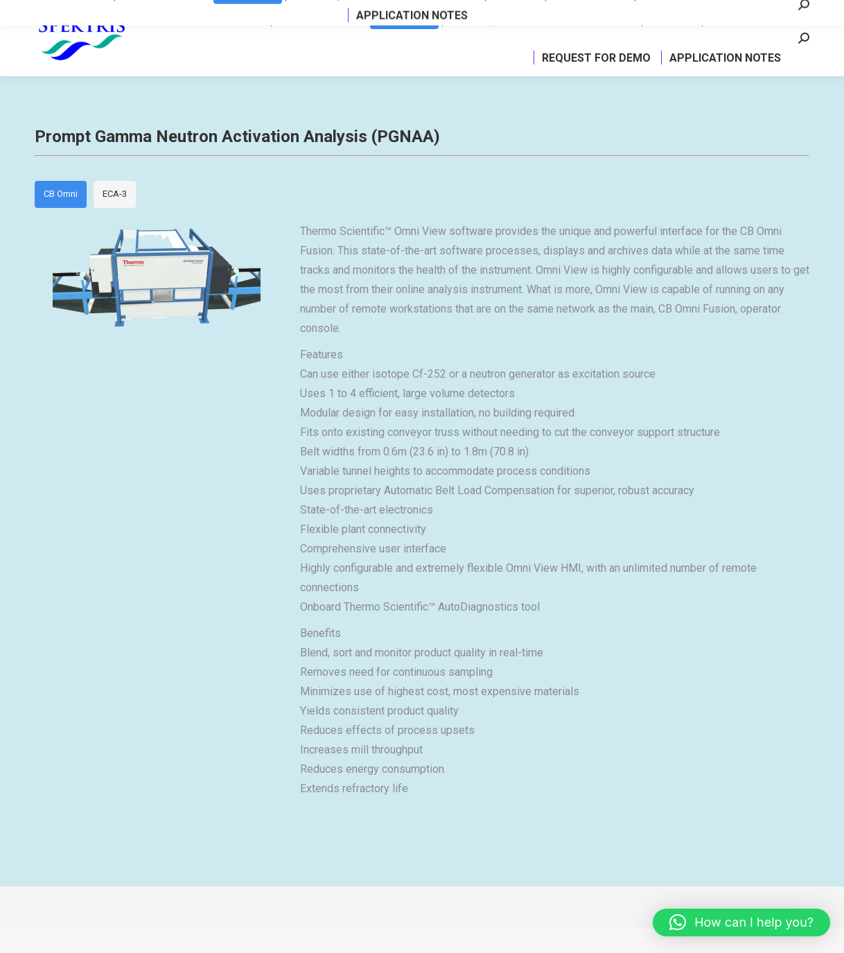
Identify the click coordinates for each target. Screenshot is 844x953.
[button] (741, 922)
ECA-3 (115, 218)
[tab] (61, 219)
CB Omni (61, 218)
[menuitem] (243, 44)
